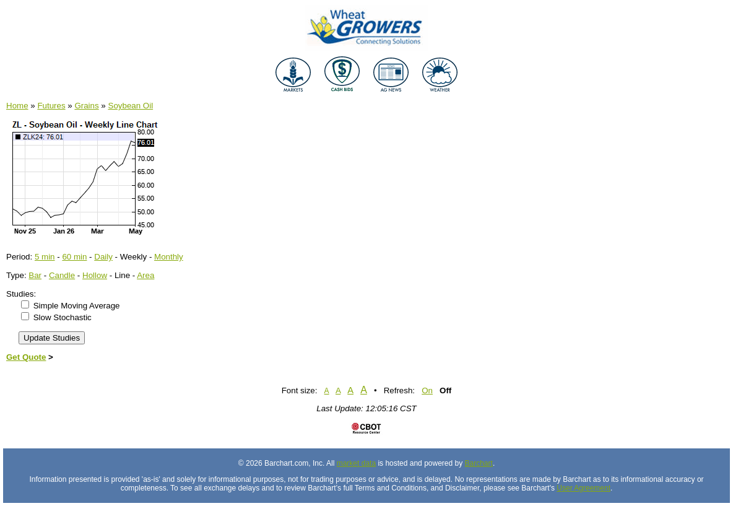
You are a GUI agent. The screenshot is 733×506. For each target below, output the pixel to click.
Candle (62, 275)
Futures (51, 105)
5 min (45, 256)
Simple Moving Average (76, 305)
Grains (86, 105)
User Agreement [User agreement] (583, 488)
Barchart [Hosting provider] (479, 463)
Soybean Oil (131, 105)
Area (145, 275)
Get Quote (26, 357)
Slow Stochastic (62, 317)
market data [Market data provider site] (356, 463)
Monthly (168, 256)
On (427, 390)
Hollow (94, 275)
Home (17, 105)
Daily (103, 256)
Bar (34, 275)
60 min (74, 256)
